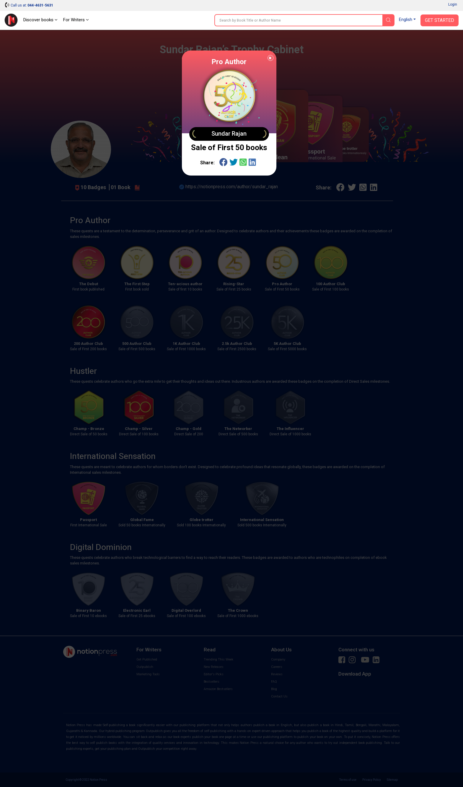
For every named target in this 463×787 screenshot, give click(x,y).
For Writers (76, 20)
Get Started (439, 20)
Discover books (40, 20)
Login (452, 4)
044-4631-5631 (40, 5)
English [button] (405, 20)
